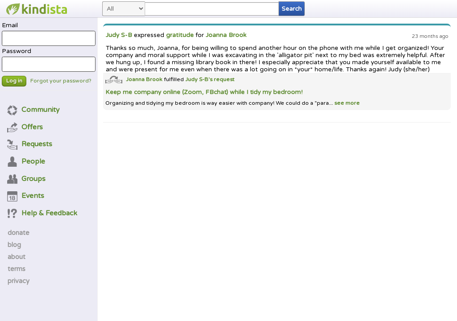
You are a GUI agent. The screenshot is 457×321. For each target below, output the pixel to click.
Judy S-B (119, 35)
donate (18, 233)
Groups (26, 179)
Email (48, 34)
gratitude (180, 35)
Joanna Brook (226, 35)
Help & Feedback (42, 213)
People (26, 161)
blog (14, 245)
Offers (25, 127)
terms (16, 269)
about (16, 257)
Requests (30, 144)
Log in (14, 81)
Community (33, 110)
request (224, 79)
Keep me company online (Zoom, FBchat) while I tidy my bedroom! (204, 92)
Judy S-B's (199, 79)
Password (48, 60)
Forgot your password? (60, 81)
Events (26, 196)
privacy (18, 281)
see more (346, 103)
